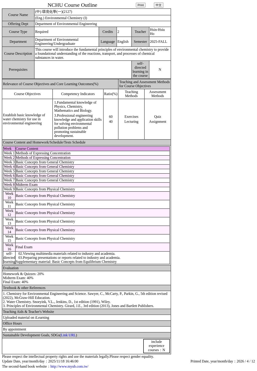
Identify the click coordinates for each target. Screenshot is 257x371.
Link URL (68, 335)
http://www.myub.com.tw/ (69, 366)
